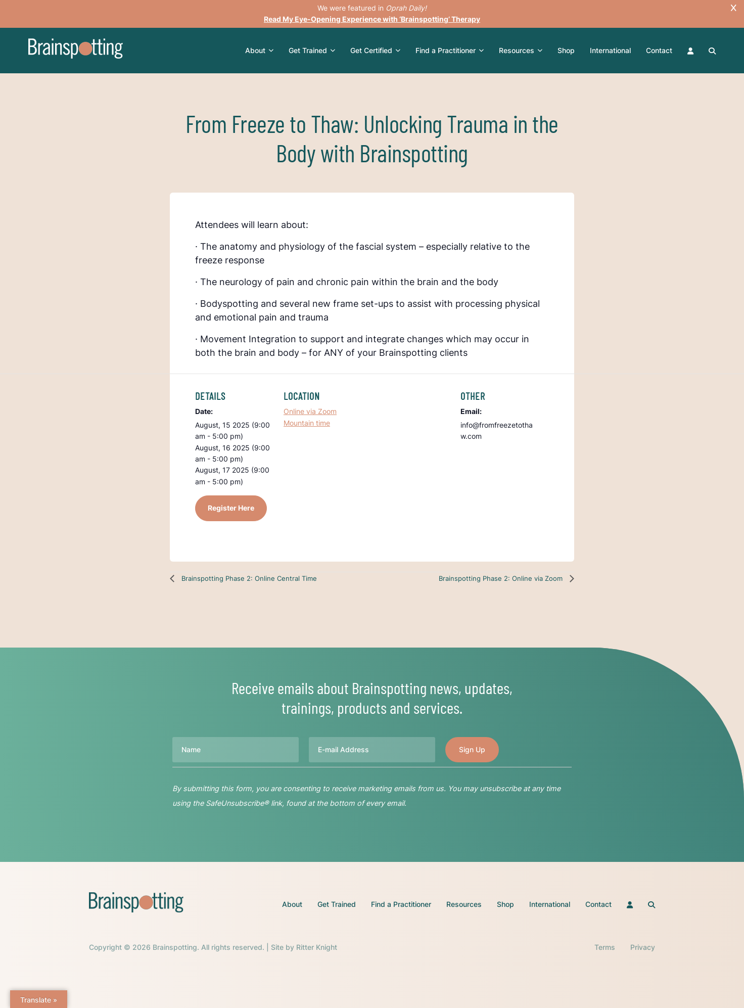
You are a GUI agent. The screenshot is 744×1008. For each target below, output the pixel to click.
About (259, 50)
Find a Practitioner (449, 50)
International (610, 50)
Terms (604, 947)
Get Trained (312, 50)
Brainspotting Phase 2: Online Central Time (248, 578)
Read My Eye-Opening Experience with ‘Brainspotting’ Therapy (372, 19)
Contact (659, 50)
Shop (566, 50)
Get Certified (375, 50)
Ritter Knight (316, 947)
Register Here (231, 507)
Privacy (642, 947)
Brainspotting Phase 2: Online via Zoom (502, 578)
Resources (520, 50)
